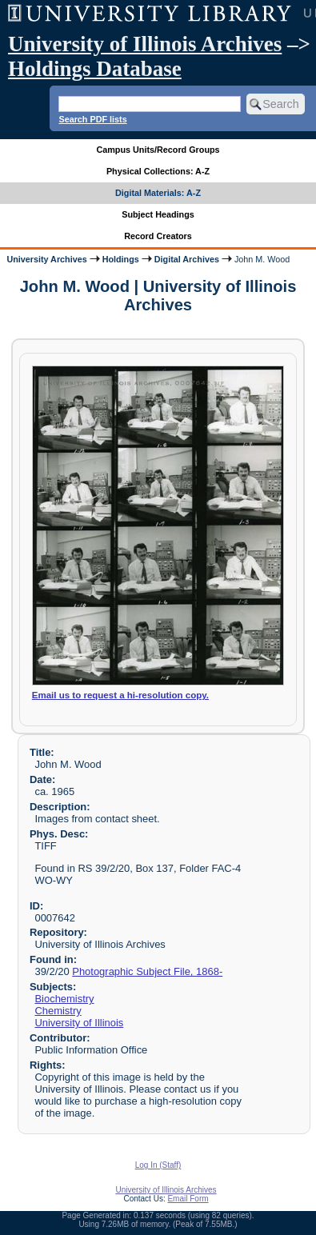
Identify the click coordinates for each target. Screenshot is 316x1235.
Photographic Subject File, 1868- (147, 971)
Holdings (120, 259)
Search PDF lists (92, 119)
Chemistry (57, 1011)
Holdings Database (95, 69)
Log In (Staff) (158, 1165)
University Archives (46, 259)
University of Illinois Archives (145, 44)
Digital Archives (186, 259)
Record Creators (158, 236)
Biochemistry (64, 999)
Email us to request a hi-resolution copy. (120, 695)
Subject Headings (158, 214)
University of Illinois (78, 1023)
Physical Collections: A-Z (158, 171)
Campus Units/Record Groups (157, 149)
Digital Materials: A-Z (158, 193)
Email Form (187, 1198)
